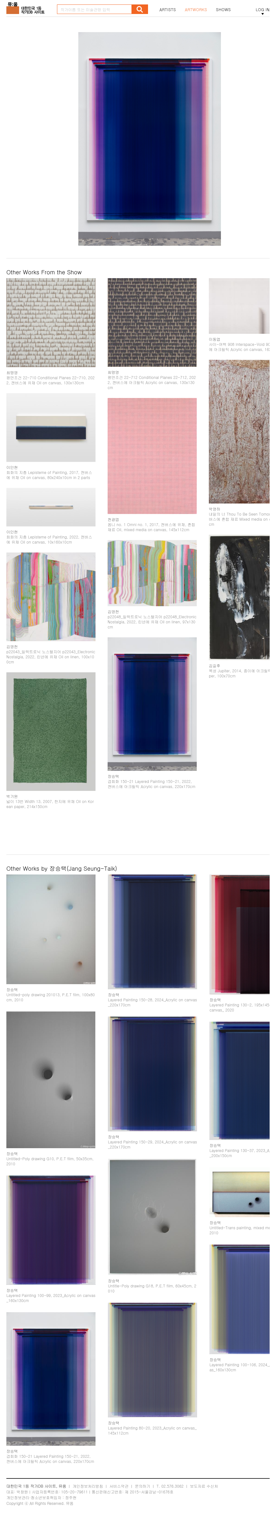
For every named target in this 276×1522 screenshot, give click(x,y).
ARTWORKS (196, 9)
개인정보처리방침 (88, 1486)
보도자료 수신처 (204, 1486)
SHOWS (223, 9)
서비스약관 (119, 1486)
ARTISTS (167, 9)
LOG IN (263, 9)
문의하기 (142, 1486)
